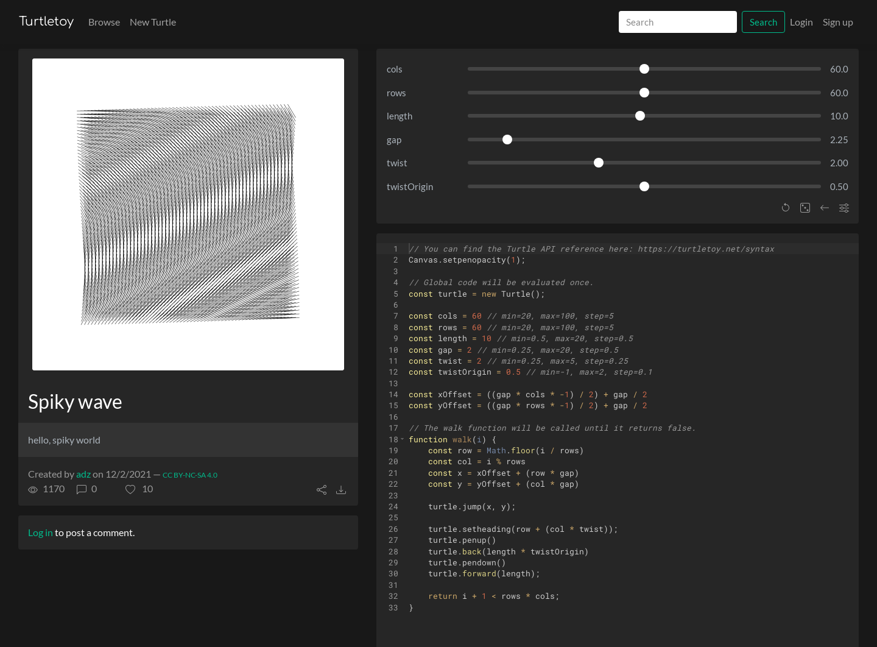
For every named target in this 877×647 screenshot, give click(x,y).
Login (801, 21)
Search (763, 21)
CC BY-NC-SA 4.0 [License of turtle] (190, 474)
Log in (40, 532)
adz (83, 473)
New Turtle (153, 21)
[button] (139, 488)
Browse (104, 21)
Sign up (838, 21)
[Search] (678, 22)
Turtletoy (46, 22)
